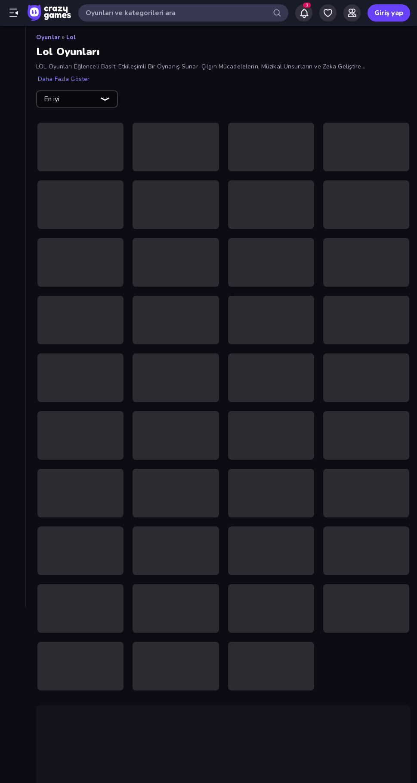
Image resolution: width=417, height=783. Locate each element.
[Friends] (352, 13)
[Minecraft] (12, 442)
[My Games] (328, 13)
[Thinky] (12, 501)
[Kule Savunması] (12, 398)
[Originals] (12, 113)
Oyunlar (48, 37)
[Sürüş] (12, 486)
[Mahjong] (12, 428)
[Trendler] (12, 84)
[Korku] (12, 384)
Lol (71, 37)
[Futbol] (12, 310)
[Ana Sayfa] (12, 40)
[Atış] (12, 193)
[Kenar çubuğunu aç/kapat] (13, 13)
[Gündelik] (12, 325)
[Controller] (12, 281)
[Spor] (12, 457)
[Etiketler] (12, 537)
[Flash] (12, 296)
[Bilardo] (12, 223)
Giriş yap (388, 13)
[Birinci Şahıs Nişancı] (12, 237)
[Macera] (12, 413)
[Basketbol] (12, 208)
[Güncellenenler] (12, 98)
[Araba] (12, 179)
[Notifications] (303, 13)
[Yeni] (12, 69)
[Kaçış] (12, 354)
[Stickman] (12, 471)
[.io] (12, 340)
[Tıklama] (12, 515)
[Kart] (12, 369)
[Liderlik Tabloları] (12, 142)
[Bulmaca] (12, 267)
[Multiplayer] (12, 128)
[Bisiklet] (12, 252)
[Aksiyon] (12, 164)
